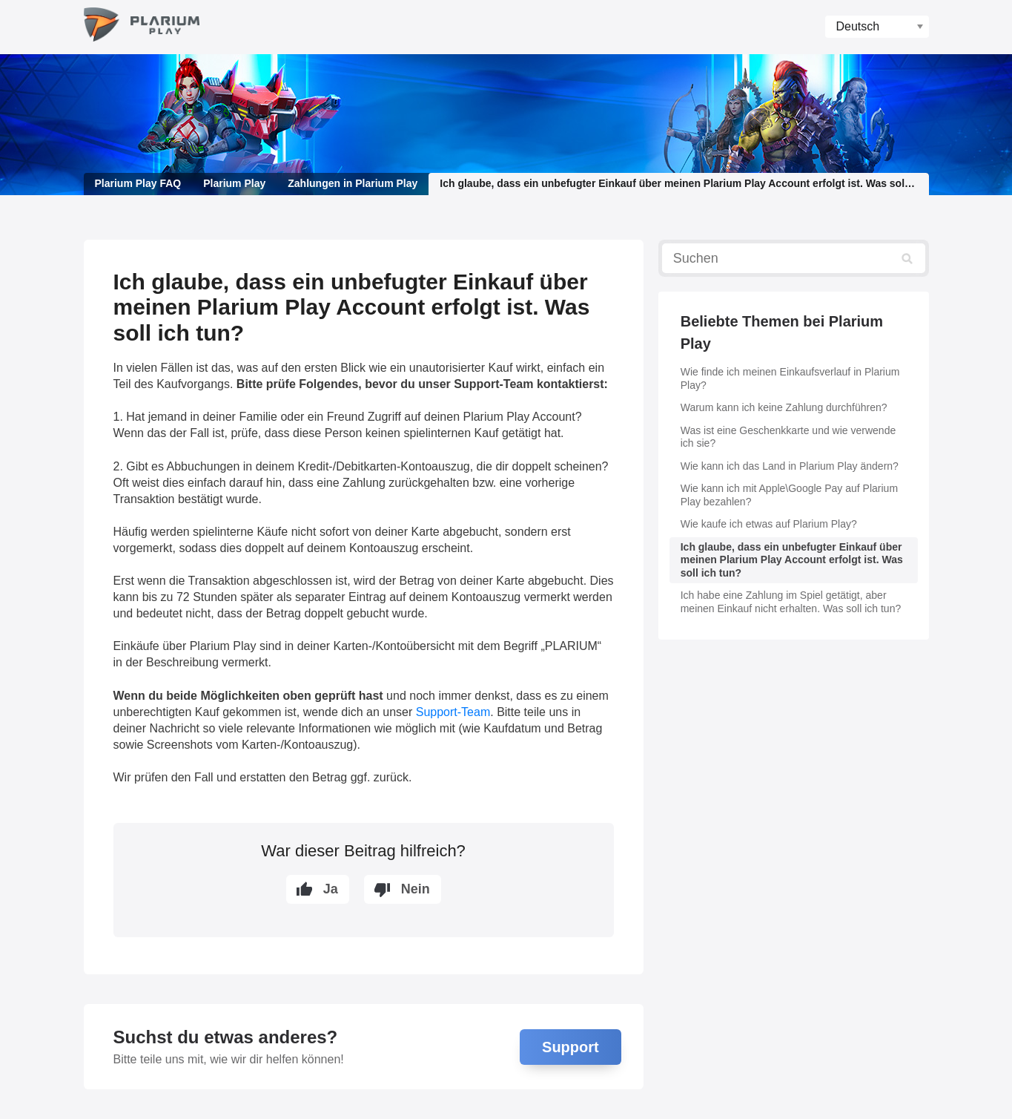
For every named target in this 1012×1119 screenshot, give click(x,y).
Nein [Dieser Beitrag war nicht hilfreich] (415, 889)
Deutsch (858, 26)
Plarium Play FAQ (138, 183)
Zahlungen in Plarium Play (352, 183)
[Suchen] (793, 258)
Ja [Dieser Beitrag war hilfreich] (330, 889)
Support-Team (453, 712)
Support (570, 1047)
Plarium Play (234, 183)
